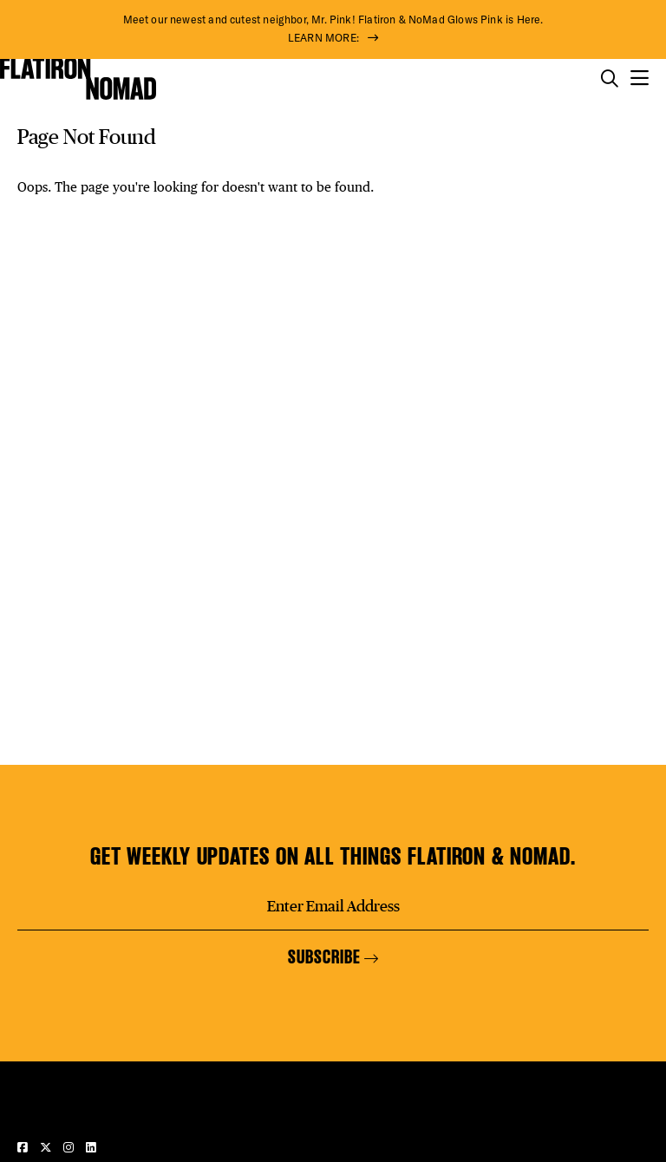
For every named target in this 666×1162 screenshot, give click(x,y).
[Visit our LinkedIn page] (91, 1147)
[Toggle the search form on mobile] (609, 79)
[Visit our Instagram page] (70, 1147)
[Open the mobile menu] (639, 78)
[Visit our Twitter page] (47, 1147)
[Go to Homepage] (78, 79)
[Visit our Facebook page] (24, 1147)
